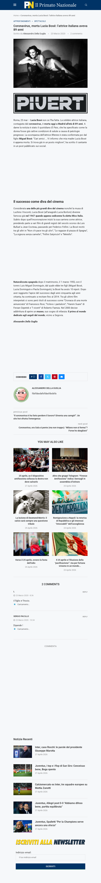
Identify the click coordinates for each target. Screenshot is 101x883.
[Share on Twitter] (48, 376)
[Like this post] (34, 376)
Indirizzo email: (50, 855)
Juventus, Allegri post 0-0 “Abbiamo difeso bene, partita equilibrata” (58, 805)
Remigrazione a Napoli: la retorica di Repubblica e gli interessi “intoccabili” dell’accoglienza (70, 521)
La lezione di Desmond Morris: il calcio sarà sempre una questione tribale (31, 521)
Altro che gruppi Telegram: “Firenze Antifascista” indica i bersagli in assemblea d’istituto (70, 479)
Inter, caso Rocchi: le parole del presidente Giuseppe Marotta (58, 749)
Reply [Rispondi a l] (85, 592)
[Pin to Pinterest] (54, 376)
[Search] (86, 5)
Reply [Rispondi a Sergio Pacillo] (85, 617)
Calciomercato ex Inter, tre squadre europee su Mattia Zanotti (61, 786)
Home (16, 15)
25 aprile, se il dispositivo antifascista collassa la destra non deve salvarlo (31, 479)
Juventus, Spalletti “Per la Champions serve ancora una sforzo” (59, 823)
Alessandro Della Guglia (34, 33)
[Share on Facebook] (41, 376)
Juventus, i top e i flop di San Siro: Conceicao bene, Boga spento (60, 767)
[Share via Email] (62, 376)
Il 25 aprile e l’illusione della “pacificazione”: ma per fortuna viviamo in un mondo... (70, 563)
